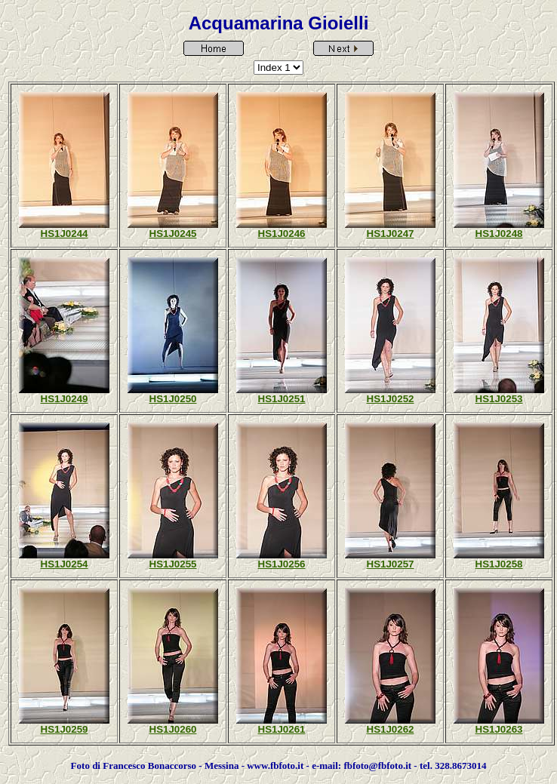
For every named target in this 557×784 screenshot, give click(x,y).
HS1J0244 (64, 233)
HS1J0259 (64, 729)
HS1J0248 (499, 233)
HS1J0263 (499, 729)
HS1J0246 (282, 233)
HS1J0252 (390, 398)
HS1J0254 (64, 564)
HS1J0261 (282, 729)
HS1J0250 (173, 398)
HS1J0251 (282, 398)
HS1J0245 (173, 233)
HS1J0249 (64, 398)
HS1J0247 (390, 233)
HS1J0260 (173, 729)
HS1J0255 (173, 564)
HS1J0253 (499, 398)
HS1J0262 (390, 729)
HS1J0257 (390, 564)
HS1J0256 (282, 564)
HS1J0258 (499, 564)
